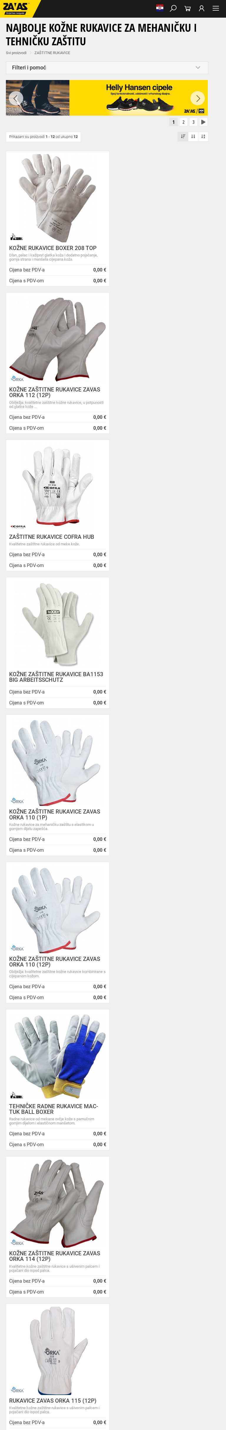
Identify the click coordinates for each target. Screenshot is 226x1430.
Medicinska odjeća (192, 1330)
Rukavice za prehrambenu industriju (107, 1362)
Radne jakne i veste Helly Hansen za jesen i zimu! (138, 1292)
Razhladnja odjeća (75, 1336)
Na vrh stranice (113, 1417)
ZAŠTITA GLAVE (16, 1375)
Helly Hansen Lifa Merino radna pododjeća (138, 1217)
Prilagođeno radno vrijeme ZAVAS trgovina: (139, 1206)
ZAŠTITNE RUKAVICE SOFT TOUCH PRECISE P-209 (53, 972)
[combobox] (107, 1031)
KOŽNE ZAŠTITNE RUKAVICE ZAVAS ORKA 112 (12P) (159, 252)
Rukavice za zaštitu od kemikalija (166, 1362)
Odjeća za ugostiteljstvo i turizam (29, 1336)
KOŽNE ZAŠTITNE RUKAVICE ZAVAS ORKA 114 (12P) (159, 683)
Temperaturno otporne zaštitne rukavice (183, 1349)
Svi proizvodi (16, 53)
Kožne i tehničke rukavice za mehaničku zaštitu (40, 1349)
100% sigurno (140, 1109)
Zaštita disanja (74, 1375)
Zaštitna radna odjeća (118, 1330)
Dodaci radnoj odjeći (157, 1330)
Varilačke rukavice (17, 1356)
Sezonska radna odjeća (78, 1330)
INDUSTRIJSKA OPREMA (22, 1381)
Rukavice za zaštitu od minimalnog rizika (115, 1349)
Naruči (199, 1251)
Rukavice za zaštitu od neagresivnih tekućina (38, 1362)
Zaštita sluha (101, 1375)
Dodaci (23, 1323)
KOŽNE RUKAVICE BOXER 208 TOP (53, 249)
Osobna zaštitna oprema (66, 1388)
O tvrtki (72, 1212)
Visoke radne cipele (122, 1317)
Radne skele (114, 1388)
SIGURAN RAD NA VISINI (22, 1388)
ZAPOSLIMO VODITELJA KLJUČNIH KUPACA (138, 1194)
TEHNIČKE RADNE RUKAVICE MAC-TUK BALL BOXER (53, 683)
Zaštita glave (126, 1375)
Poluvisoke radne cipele (83, 1317)
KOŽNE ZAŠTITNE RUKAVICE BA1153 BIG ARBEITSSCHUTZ (152, 399)
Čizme (8, 1323)
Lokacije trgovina (81, 1225)
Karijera (73, 1218)
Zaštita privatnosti (82, 1198)
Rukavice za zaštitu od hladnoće (61, 1356)
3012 (196, 1101)
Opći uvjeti (75, 1191)
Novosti (125, 1186)
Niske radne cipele (45, 1317)
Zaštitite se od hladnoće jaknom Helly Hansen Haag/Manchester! (137, 1231)
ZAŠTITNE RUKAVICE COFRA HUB (51, 396)
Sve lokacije (21, 1252)
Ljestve (95, 1388)
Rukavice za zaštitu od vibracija (117, 1356)
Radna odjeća (44, 1330)
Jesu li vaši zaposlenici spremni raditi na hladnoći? (136, 1279)
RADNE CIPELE (15, 1317)
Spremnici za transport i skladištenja (76, 1381)
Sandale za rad (153, 1317)
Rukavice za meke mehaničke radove (70, 1343)
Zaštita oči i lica (45, 1375)
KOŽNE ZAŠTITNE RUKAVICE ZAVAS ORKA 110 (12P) (159, 536)
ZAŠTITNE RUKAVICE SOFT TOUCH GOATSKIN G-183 (158, 972)
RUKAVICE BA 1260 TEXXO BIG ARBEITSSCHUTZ (153, 831)
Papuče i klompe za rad (188, 1317)
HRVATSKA (20, 1262)
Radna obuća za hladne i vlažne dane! (138, 1265)
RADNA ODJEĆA (16, 1330)
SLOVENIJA (20, 1272)
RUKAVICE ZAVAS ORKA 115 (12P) (53, 828)
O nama (74, 1186)
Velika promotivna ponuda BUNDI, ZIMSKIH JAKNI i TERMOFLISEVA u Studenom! (140, 1249)
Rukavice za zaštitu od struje (25, 1368)
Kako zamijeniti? (84, 1113)
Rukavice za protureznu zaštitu (191, 1343)
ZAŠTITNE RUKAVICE (52, 53)
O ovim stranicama (83, 1205)
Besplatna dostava (27, 1109)
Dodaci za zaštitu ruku (70, 1368)
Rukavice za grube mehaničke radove (133, 1343)
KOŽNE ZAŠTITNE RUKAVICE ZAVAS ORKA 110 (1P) (54, 536)
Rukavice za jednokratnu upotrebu (173, 1356)
